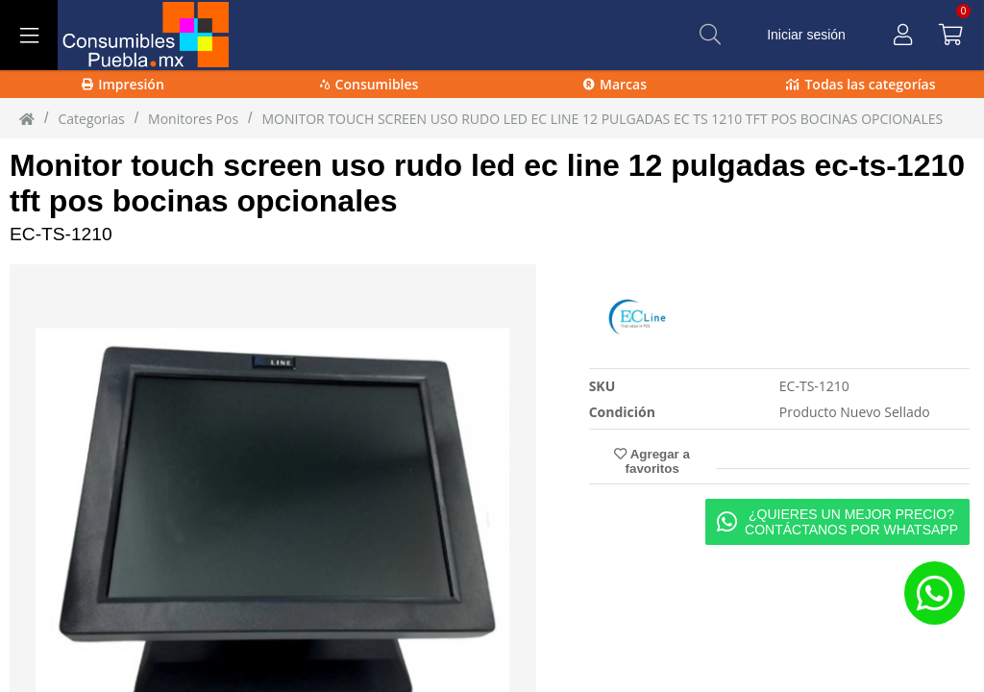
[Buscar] (710, 34)
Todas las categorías (860, 84)
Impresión (123, 84)
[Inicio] (27, 118)
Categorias (91, 119)
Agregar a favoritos (651, 461)
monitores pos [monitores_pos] (193, 119)
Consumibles (369, 84)
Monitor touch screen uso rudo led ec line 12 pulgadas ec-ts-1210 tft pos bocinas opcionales (487, 183)
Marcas (615, 84)
